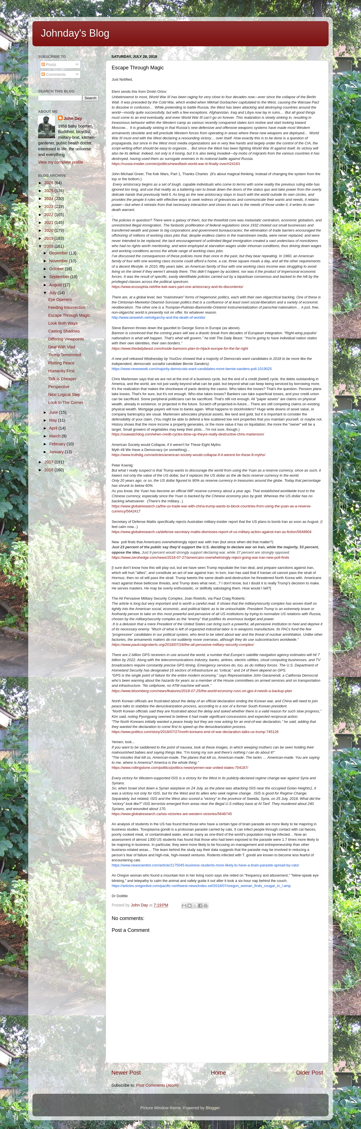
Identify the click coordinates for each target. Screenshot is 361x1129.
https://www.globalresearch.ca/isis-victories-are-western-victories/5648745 (172, 814)
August (56, 285)
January (57, 452)
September (59, 276)
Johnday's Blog (75, 33)
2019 (49, 238)
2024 (49, 198)
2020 (49, 230)
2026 (49, 183)
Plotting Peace (61, 363)
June (54, 412)
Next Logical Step (64, 394)
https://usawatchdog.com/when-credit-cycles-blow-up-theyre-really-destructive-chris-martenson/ (188, 434)
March (55, 436)
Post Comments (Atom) (157, 1085)
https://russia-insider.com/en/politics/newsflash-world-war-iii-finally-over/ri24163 (176, 164)
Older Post (309, 1072)
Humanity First (61, 371)
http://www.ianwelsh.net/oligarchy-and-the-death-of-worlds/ (158, 317)
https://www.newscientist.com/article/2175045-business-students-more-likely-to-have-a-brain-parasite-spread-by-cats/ (205, 865)
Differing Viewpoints (66, 339)
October (57, 269)
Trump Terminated (64, 355)
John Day (73, 118)
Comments (53, 74)
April (54, 428)
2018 (49, 246)
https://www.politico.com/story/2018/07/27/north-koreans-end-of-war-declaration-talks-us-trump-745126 (195, 732)
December (59, 253)
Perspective (58, 386)
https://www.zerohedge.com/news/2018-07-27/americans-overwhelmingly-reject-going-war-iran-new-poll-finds (200, 557)
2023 (49, 206)
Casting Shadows (64, 331)
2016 (49, 470)
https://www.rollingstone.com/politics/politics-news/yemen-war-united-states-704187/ (180, 767)
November (59, 261)
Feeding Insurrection (66, 307)
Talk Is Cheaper (62, 379)
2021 (49, 222)
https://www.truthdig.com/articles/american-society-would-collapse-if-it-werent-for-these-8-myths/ (188, 455)
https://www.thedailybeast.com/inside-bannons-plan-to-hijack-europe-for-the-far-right (180, 348)
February (58, 444)
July (53, 292)
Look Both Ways (63, 323)
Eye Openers (60, 299)
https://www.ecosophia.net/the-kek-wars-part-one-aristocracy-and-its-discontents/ (177, 287)
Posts (48, 64)
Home (218, 1072)
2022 (49, 214)
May (53, 420)
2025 (49, 190)
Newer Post (126, 1072)
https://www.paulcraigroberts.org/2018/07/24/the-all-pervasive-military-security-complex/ (183, 644)
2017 (49, 462)
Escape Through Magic (69, 315)
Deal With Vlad (61, 347)
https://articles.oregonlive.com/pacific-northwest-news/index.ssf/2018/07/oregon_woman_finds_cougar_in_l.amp (201, 886)
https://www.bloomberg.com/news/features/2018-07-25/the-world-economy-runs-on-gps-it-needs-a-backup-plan (202, 691)
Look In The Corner (65, 402)
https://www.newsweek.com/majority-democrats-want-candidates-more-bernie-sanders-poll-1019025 (192, 369)
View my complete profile (60, 162)
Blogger (213, 1108)
